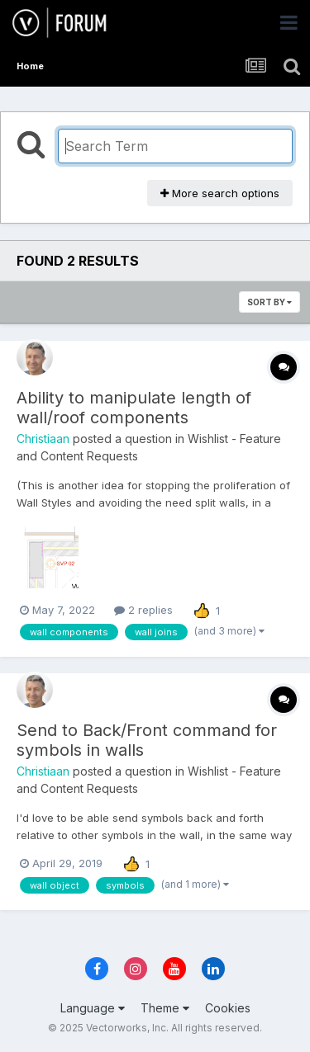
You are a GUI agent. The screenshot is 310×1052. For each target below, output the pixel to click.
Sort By (269, 302)
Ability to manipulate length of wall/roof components (134, 407)
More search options (219, 193)
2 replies (143, 609)
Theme (165, 1008)
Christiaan (43, 439)
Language (92, 1008)
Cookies (227, 1008)
